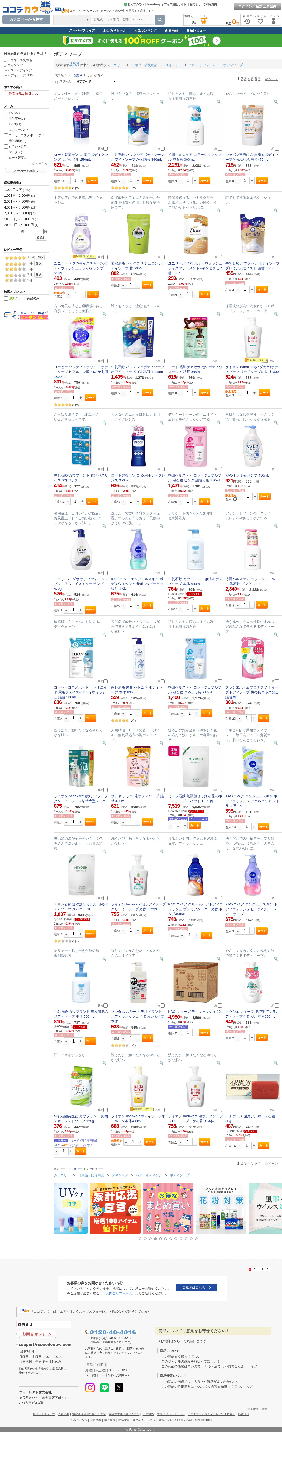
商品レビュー (196, 30)
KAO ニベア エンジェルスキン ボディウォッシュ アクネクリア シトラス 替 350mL (252, 801)
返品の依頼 (165, 1420)
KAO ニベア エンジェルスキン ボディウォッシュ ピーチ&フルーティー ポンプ (251, 909)
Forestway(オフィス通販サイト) (167, 4)
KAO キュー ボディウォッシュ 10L (195, 1011)
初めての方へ (134, 4)
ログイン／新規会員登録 (257, 6)
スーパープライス (82, 30)
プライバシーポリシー (171, 1414)
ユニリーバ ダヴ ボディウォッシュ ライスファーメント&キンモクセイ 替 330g (195, 268)
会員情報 (95, 1420)
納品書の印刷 (203, 1420)
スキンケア (15, 65)
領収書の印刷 (183, 1420)
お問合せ (195, 4)
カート (92, 180)
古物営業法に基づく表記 (124, 1414)
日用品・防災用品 (20, 60)
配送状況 (124, 1420)
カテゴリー (115, 65)
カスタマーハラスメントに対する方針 (211, 1414)
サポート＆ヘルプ (44, 1414)
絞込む (41, 237)
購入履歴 (109, 1420)
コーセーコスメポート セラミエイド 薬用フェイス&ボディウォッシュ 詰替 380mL (80, 692)
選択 (40, 257)
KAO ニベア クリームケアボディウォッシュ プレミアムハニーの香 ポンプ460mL (195, 909)
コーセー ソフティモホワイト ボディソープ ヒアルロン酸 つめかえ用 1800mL (81, 372)
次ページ (271, 79)
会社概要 (63, 1414)
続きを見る (39, 163)
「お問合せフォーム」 (119, 1293)
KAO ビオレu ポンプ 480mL (247, 475)
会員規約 (148, 1414)
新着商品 (171, 30)
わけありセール (114, 30)
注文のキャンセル (144, 1420)
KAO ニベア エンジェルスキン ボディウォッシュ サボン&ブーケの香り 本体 (137, 584)
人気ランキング (145, 30)
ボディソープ (17, 75)
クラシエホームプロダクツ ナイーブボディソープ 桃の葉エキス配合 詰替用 (252, 692)
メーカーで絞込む (26, 170)
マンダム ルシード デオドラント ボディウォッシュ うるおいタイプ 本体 (137, 1016)
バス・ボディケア (20, 70)
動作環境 (243, 1414)
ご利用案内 (210, 4)
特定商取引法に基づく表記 (89, 1414)
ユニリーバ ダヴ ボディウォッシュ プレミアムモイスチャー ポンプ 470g (81, 584)
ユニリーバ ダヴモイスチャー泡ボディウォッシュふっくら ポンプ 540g (80, 268)
